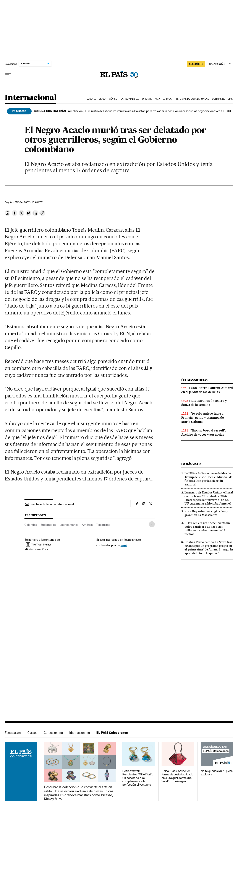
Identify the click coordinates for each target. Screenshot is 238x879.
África (167, 99)
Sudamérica (48, 524)
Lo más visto (191, 464)
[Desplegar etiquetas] (152, 524)
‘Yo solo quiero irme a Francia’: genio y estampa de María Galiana (202, 418)
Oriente (147, 99)
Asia (157, 99)
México (113, 99)
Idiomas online (79, 732)
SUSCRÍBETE (196, 63)
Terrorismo (103, 524)
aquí (124, 545)
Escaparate (13, 732)
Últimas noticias (222, 99)
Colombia (30, 524)
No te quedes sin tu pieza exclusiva (217, 772)
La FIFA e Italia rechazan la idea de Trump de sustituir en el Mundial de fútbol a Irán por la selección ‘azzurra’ (208, 479)
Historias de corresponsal (192, 99)
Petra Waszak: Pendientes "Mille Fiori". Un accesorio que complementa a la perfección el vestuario (137, 777)
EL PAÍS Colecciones (112, 732)
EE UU (102, 99)
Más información (36, 549)
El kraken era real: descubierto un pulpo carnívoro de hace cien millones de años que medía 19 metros (207, 528)
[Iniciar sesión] (220, 64)
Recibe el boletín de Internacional (52, 504)
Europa (91, 99)
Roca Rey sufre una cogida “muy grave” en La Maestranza (206, 513)
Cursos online (53, 732)
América (87, 524)
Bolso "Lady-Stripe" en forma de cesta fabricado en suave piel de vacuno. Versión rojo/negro (177, 776)
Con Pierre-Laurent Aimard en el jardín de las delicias (207, 390)
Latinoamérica (130, 99)
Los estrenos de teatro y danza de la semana (204, 403)
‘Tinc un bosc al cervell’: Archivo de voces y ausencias (203, 432)
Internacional (31, 98)
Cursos (32, 732)
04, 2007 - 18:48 (28, 202)
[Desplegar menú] (8, 74)
